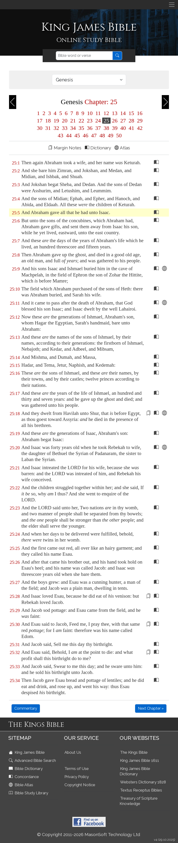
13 (115, 113)
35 (81, 128)
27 (123, 121)
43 (60, 135)
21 (73, 121)
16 (139, 113)
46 (85, 135)
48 (102, 135)
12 (106, 113)
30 (39, 128)
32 (56, 128)
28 (131, 121)
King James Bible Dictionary (135, 771)
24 (98, 121)
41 (131, 128)
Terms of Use (76, 768)
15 (131, 113)
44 (69, 135)
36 (90, 128)
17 (39, 121)
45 (77, 135)
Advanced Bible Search (33, 760)
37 (98, 128)
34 (73, 128)
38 (106, 128)
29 (139, 121)
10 (90, 113)
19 (56, 121)
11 (98, 113)
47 (94, 135)
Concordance (24, 776)
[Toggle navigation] (171, 4)
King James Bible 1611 (139, 760)
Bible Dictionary (26, 768)
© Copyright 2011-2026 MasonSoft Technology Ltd (88, 834)
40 (123, 128)
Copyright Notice (79, 784)
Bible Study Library (29, 793)
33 (64, 128)
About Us (72, 752)
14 (123, 113)
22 (81, 121)
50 (118, 135)
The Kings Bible (134, 752)
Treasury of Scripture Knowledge (139, 801)
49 (110, 135)
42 (139, 128)
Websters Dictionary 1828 (143, 782)
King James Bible (27, 752)
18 (48, 121)
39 (115, 128)
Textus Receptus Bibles (141, 790)
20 (64, 121)
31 (48, 128)
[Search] (84, 55)
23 (90, 121)
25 (106, 121)
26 (115, 121)
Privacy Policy (76, 776)
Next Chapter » (151, 708)
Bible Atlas (21, 784)
